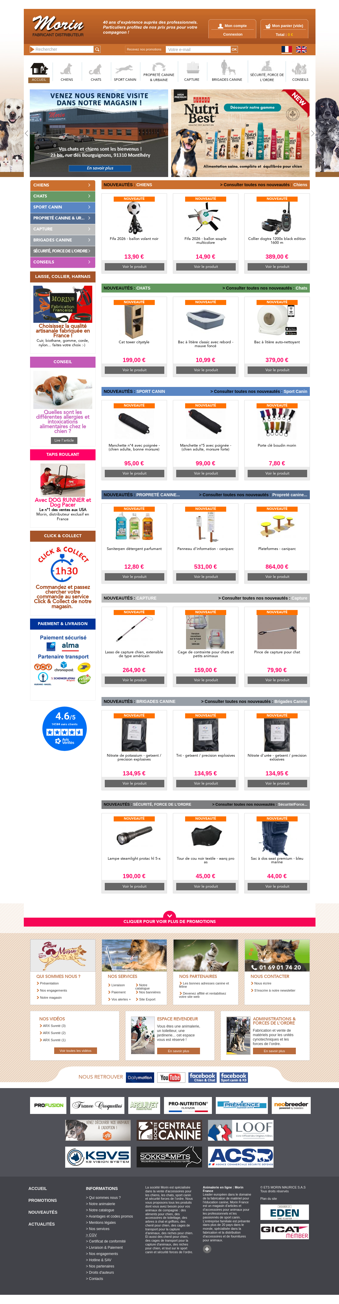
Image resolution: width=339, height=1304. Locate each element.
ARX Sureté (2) (54, 1033)
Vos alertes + (121, 999)
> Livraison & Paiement (104, 1247)
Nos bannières (150, 992)
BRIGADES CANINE (227, 80)
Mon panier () (287, 26)
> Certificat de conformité (106, 1241)
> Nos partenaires (100, 1266)
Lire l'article (64, 440)
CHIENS (67, 80)
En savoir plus (178, 1051)
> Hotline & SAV (99, 1260)
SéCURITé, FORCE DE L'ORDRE (267, 78)
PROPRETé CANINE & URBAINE (158, 78)
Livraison (118, 985)
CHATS (96, 80)
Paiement (119, 992)
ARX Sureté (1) (54, 1040)
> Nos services (98, 1229)
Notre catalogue (142, 986)
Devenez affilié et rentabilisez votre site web (202, 995)
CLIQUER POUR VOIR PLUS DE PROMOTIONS (169, 922)
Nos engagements (53, 990)
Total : (284, 35)
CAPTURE (191, 80)
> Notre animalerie (100, 1204)
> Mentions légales (101, 1223)
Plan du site (268, 1198)
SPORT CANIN (125, 80)
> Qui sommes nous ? (103, 1198)
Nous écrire (262, 983)
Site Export (147, 999)
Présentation (49, 983)
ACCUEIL (39, 80)
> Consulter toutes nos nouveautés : (256, 184)
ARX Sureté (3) (54, 1026)
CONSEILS (300, 80)
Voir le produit (134, 267)
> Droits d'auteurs (100, 1272)
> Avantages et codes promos (109, 1216)
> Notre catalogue (100, 1210)
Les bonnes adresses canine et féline (204, 984)
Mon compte (232, 26)
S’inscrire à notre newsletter (275, 990)
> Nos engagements (102, 1254)
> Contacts (94, 1279)
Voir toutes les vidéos (75, 1050)
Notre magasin (51, 997)
